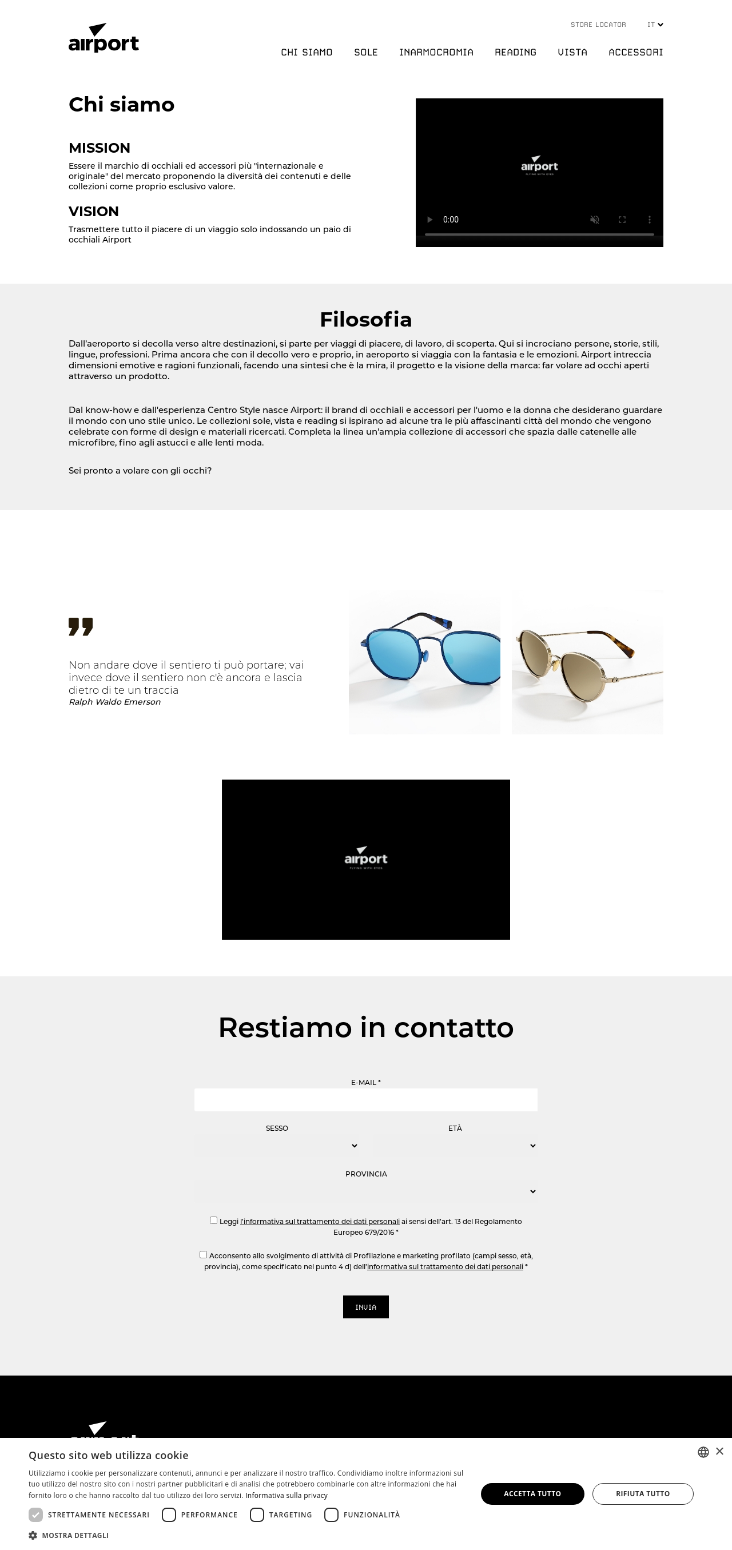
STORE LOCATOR (598, 25)
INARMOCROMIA (436, 52)
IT (655, 25)
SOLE (366, 52)
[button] (246, 1534)
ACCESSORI (635, 52)
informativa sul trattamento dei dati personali (445, 1266)
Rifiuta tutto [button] (643, 1494)
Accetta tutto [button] (532, 1494)
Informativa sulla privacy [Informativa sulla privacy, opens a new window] (286, 1495)
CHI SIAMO (307, 52)
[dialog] (366, 1494)
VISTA (572, 52)
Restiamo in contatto (366, 1027)
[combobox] (703, 1452)
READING (515, 52)
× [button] (719, 1452)
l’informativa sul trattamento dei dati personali (320, 1221)
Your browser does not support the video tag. (539, 167)
